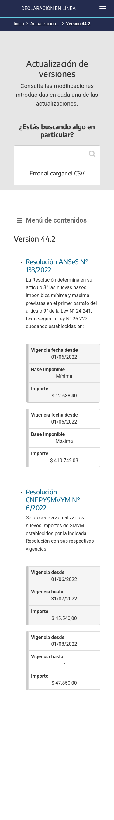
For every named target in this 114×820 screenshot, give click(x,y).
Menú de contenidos (52, 220)
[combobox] (57, 153)
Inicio (19, 23)
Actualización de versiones (55, 23)
